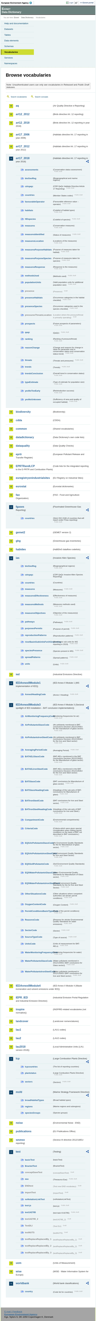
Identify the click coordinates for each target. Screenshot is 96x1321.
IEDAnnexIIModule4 (28, 985)
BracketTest (31, 1166)
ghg (18, 540)
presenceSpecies (33, 306)
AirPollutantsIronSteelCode (38, 737)
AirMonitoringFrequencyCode (38, 716)
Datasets (8, 29)
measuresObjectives (35, 613)
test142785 (30, 1212)
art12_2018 (23, 122)
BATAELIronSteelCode (36, 769)
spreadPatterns (32, 657)
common (21, 428)
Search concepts (41, 97)
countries (30, 195)
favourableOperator (35, 201)
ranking (29, 339)
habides (21, 549)
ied (18, 674)
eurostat (21, 486)
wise (19, 1271)
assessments (31, 169)
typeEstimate (31, 382)
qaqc (27, 332)
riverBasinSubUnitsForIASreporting (38, 642)
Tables (7, 35)
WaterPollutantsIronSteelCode (38, 971)
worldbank (22, 1283)
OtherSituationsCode (35, 893)
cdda (19, 420)
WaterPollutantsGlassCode (38, 961)
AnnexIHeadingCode (35, 694)
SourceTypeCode (33, 937)
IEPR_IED (22, 997)
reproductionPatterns (36, 635)
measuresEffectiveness (36, 595)
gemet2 (20, 532)
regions (29, 1106)
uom (18, 1263)
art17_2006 (23, 134)
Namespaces (10, 63)
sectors (29, 1081)
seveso (20, 1139)
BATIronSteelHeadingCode (38, 809)
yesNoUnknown (33, 399)
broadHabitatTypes (34, 1100)
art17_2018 (23, 158)
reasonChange (32, 347)
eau (27, 1179)
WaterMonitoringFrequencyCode (38, 952)
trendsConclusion (34, 373)
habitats (29, 210)
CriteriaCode (31, 828)
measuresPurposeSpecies (38, 258)
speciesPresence (33, 650)
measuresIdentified (34, 234)
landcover (22, 1021)
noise (19, 1122)
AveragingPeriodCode (36, 750)
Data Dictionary (27, 17)
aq (17, 105)
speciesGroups (32, 1113)
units (27, 664)
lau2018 (21, 1046)
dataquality (23, 445)
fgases (20, 506)
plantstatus (30, 1073)
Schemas (9, 46)
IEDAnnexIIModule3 (28, 704)
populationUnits (33, 282)
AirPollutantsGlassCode (37, 725)
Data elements (11, 40)
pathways (30, 621)
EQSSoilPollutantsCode (37, 864)
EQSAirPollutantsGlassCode (38, 843)
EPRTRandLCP (25, 466)
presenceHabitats (34, 297)
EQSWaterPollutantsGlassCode (38, 872)
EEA (17, 2)
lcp (18, 1058)
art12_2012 (23, 114)
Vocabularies (11, 52)
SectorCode (31, 930)
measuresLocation (34, 241)
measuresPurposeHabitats (38, 249)
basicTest (30, 1160)
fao (18, 494)
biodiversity (23, 411)
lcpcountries (31, 1066)
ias (17, 557)
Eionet (16, 17)
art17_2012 (23, 146)
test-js (28, 1205)
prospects (30, 323)
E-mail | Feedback (13, 1311)
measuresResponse (35, 267)
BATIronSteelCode (34, 800)
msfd (19, 1092)
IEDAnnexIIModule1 (28, 682)
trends (28, 367)
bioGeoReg (30, 178)
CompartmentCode (34, 820)
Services (8, 57)
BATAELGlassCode (34, 756)
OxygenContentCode (35, 904)
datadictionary (25, 437)
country (29, 1291)
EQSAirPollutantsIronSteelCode (38, 853)
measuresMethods (34, 604)
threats (28, 360)
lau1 (18, 1029)
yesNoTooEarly (32, 391)
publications (23, 1131)
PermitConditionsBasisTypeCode (38, 911)
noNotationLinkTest (35, 1199)
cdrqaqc (29, 186)
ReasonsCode (32, 919)
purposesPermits (33, 628)
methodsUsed (32, 275)
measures (30, 225)
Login (71, 3)
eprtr (19, 454)
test (18, 1151)
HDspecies (30, 219)
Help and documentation (16, 23)
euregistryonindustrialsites (33, 477)
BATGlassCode (32, 781)
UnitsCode (30, 943)
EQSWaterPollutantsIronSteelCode (38, 883)
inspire (20, 1009)
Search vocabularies (19, 97)
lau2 (18, 1038)
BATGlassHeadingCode (37, 790)
